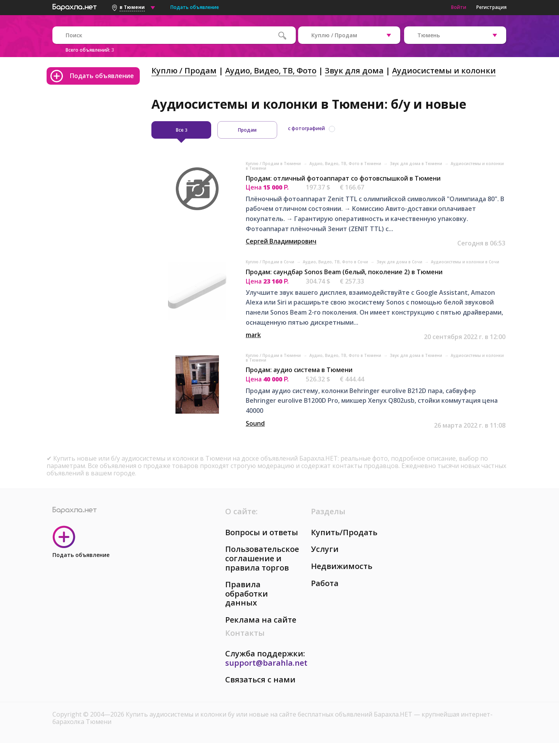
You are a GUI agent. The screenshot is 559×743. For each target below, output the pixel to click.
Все (181, 130)
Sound (255, 423)
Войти (458, 7)
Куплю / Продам (184, 70)
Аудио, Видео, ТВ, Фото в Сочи (336, 261)
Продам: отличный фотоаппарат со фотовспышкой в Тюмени (343, 178)
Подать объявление (194, 7)
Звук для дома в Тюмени (416, 163)
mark (253, 335)
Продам (247, 130)
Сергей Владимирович (281, 241)
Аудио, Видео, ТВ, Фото (270, 70)
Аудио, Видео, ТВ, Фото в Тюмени (345, 163)
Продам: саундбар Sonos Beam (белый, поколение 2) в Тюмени (344, 272)
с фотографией (306, 128)
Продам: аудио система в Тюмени (299, 369)
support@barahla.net (266, 663)
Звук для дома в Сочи (400, 261)
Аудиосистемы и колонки (444, 70)
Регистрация (491, 7)
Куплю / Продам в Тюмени (274, 163)
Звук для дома (354, 70)
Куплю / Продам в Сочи (270, 261)
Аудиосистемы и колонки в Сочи (465, 261)
